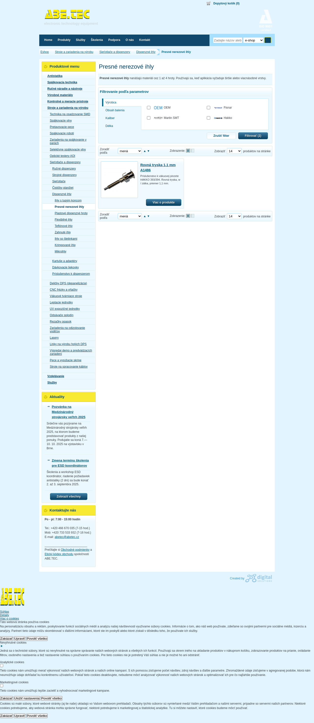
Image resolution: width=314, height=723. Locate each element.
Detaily (4, 615)
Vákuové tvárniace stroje (64, 296)
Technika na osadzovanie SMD (68, 114)
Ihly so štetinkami (64, 238)
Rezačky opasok (59, 321)
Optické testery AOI (61, 156)
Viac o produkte (164, 202)
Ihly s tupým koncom (66, 200)
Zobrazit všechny (69, 496)
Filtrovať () (253, 135)
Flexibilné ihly (62, 219)
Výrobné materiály (58, 95)
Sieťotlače (57, 181)
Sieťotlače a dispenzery (63, 162)
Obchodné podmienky (75, 549)
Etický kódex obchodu (59, 554)
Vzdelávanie (54, 376)
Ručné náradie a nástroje (63, 88)
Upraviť (19, 638)
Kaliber (110, 118)
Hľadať (267, 40)
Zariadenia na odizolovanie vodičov (66, 329)
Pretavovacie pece (60, 127)
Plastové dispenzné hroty (70, 213)
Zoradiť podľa (104, 151)
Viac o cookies (9, 618)
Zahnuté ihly (61, 232)
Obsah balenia (114, 110)
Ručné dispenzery (62, 168)
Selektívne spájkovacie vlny (66, 149)
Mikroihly (59, 251)
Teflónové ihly (62, 226)
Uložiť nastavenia (26, 698)
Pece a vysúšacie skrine (64, 360)
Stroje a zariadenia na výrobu (66, 108)
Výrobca (110, 102)
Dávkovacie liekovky (64, 267)
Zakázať (6, 638)
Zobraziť (219, 151)
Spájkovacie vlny (59, 120)
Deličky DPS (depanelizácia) (67, 283)
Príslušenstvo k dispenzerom (69, 273)
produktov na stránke (257, 151)
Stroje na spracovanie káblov (67, 366)
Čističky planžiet (61, 187)
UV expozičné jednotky (63, 309)
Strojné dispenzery (63, 175)
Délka (109, 126)
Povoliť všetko (37, 638)
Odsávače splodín (60, 315)
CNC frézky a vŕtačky (62, 289)
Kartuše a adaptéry (63, 261)
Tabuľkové (192, 150)
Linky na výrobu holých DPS (67, 344)
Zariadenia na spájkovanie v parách (66, 141)
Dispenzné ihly (60, 194)
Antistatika (53, 76)
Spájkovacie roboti (60, 133)
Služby (50, 382)
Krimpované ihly (64, 245)
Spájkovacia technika (60, 82)
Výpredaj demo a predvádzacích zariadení (69, 352)
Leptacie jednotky (60, 302)
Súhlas (4, 611)
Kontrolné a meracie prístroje (66, 101)
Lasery (53, 337)
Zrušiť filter (221, 135)
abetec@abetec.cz (67, 537)
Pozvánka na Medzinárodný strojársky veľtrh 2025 (68, 412)
